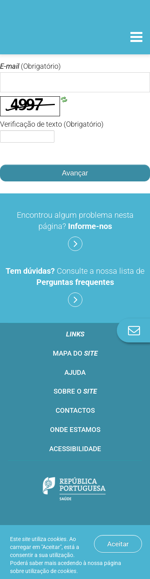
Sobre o (75, 391)
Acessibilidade (75, 449)
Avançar (75, 173)
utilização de (50, 571)
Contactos (75, 410)
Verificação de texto (52, 124)
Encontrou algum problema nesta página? (75, 230)
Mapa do (75, 353)
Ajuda (75, 372)
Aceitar (118, 544)
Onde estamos (75, 430)
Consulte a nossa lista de (75, 286)
